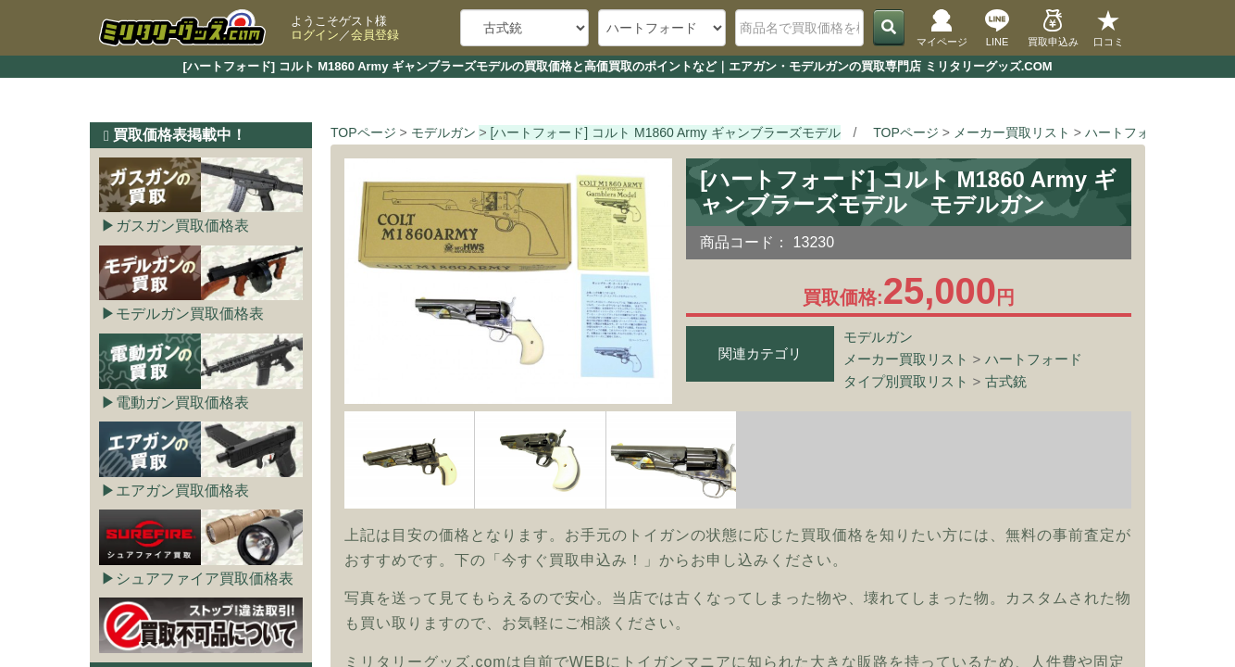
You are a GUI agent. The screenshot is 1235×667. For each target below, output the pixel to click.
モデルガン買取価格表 (190, 313)
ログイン (315, 35)
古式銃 (1006, 381)
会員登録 (375, 35)
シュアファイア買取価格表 (204, 578)
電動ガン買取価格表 (182, 402)
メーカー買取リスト (905, 359)
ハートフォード (1033, 359)
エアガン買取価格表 (182, 490)
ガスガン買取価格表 (182, 225)
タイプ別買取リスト (905, 381)
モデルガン (878, 337)
